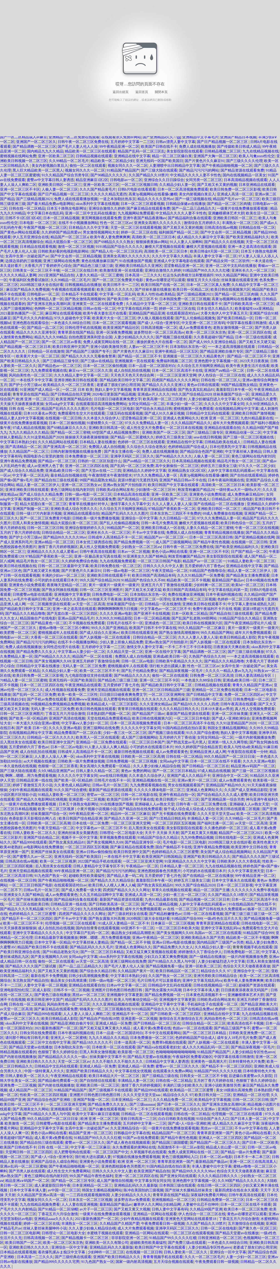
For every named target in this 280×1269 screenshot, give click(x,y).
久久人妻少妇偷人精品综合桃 (156, 766)
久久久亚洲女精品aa (155, 704)
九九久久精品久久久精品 (29, 432)
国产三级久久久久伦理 (244, 161)
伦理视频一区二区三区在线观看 (71, 923)
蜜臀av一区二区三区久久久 (178, 1066)
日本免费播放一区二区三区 (87, 456)
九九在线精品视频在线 (260, 151)
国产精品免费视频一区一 (134, 542)
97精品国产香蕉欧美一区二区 (172, 509)
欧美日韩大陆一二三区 (213, 1095)
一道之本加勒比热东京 (117, 199)
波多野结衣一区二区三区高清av (159, 332)
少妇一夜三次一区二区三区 (125, 733)
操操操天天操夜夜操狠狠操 (87, 437)
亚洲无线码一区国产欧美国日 (159, 161)
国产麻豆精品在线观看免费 (148, 208)
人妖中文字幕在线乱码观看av (231, 470)
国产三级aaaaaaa (142, 1104)
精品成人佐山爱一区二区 (226, 1147)
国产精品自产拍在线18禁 (99, 1019)
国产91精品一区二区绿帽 (58, 1209)
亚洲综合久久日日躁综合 (164, 180)
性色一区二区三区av (116, 223)
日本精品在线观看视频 (38, 246)
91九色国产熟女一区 (50, 876)
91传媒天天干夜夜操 (105, 599)
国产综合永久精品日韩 (154, 409)
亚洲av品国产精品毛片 (76, 618)
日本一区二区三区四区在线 (41, 685)
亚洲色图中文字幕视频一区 (216, 361)
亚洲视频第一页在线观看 (135, 361)
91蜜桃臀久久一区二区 (105, 423)
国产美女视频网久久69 (52, 661)
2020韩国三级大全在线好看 (41, 285)
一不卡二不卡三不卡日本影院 (188, 647)
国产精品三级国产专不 (232, 1028)
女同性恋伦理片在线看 (61, 647)
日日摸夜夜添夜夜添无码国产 (245, 990)
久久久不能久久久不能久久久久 (118, 1061)
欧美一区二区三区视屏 (56, 809)
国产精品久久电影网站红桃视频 (41, 799)
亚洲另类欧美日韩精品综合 (215, 976)
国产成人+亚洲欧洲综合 (231, 718)
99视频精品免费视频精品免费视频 (58, 704)
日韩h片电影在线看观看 (137, 189)
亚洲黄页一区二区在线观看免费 (98, 304)
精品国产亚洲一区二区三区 (90, 1133)
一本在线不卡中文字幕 (34, 380)
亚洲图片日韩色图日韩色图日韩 (117, 990)
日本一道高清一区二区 (132, 1042)
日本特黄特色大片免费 (246, 1061)
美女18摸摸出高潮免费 (234, 1090)
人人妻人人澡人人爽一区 (54, 756)
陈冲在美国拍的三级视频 (144, 1190)
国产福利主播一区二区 (215, 823)
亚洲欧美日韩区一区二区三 (60, 185)
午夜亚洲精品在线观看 (83, 685)
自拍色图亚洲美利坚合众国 (90, 337)
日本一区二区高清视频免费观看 (182, 189)
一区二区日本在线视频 (184, 428)
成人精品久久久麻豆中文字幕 (200, 237)
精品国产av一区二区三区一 (166, 537)
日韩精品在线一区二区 (257, 227)
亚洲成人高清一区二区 (235, 194)
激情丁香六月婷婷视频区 (58, 547)
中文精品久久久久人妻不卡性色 (195, 175)
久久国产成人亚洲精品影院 (246, 790)
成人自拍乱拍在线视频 (132, 370)
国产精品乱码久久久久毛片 (91, 947)
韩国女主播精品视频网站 (228, 728)
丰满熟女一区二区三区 (240, 223)
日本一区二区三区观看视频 (142, 204)
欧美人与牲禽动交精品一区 (136, 999)
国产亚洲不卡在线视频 (152, 613)
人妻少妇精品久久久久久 (134, 337)
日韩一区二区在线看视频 (203, 914)
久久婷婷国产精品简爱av (61, 232)
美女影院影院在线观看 (184, 151)
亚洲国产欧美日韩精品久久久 (206, 856)
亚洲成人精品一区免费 (113, 1023)
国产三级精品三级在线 (160, 1076)
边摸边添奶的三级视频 (23, 261)
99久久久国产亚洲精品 (109, 628)
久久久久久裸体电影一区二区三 (159, 790)
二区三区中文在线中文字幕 (49, 1042)
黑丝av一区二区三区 (88, 995)
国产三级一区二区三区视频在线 (249, 437)
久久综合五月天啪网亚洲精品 (200, 366)
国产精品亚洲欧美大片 (258, 1004)
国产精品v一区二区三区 (57, 461)
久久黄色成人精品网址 (72, 785)
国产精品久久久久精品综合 (112, 880)
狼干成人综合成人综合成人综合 (189, 809)
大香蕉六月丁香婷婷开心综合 (48, 266)
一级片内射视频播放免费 (255, 737)
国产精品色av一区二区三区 (59, 366)
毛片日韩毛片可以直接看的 (159, 980)
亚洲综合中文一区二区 (230, 775)
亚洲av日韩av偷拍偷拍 (94, 852)
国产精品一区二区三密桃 (70, 432)
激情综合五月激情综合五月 (181, 1019)
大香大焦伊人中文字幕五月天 (224, 313)
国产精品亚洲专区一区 (143, 842)
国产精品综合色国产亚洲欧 (201, 451)
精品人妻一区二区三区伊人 (38, 485)
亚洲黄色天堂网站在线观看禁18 (191, 1219)
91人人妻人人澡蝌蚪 (186, 242)
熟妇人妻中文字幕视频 (113, 389)
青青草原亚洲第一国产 (215, 1133)
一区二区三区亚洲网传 (166, 694)
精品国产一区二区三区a (69, 237)
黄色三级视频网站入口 (180, 1157)
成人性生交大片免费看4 (145, 428)
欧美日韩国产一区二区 (23, 1242)
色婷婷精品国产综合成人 (188, 447)
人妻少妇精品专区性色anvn (253, 1052)
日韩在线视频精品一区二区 (215, 985)
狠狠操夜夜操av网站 (152, 242)
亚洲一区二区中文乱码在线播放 (90, 213)
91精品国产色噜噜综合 (207, 571)
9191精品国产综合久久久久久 (119, 246)
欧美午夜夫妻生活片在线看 (105, 313)
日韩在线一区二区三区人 (221, 380)
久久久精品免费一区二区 (173, 1100)
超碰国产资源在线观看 (256, 985)
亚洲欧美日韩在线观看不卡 (200, 304)
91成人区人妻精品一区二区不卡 (123, 923)
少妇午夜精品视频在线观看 (30, 790)
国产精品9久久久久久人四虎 (196, 704)
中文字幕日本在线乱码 (45, 213)
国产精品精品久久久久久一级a (63, 1057)
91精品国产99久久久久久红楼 (206, 270)
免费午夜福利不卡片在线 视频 (217, 609)
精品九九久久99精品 (50, 337)
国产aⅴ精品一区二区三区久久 (146, 461)
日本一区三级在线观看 (253, 337)
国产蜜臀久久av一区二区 (32, 856)
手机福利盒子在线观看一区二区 (213, 1004)
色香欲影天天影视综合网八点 (33, 818)
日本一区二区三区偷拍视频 (105, 366)
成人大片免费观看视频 (135, 1228)
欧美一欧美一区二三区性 (78, 694)
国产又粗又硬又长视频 (41, 571)
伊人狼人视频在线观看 (155, 318)
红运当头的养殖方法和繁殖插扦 (188, 275)
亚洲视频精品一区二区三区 (173, 1200)
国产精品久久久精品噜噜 (25, 613)
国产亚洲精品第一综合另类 (222, 799)
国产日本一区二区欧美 (260, 1142)
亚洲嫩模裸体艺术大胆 (226, 213)
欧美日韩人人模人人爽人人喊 (112, 885)
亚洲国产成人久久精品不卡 (189, 775)
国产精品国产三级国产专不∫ (88, 351)
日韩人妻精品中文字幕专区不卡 (98, 866)
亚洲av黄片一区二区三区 (197, 780)
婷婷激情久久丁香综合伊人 (200, 952)
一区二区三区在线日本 (79, 270)
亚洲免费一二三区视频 (18, 1085)
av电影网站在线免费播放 (43, 847)
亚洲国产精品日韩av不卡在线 (182, 480)
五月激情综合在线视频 (246, 1223)
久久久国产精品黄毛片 (97, 189)
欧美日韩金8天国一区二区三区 (214, 251)
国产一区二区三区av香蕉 (61, 342)
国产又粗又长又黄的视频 (217, 185)
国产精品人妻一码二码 (125, 876)
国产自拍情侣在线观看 (97, 1080)
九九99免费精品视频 (197, 837)
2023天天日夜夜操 (253, 361)
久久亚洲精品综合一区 (128, 1128)
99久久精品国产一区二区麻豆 (202, 628)
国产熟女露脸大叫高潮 (106, 918)
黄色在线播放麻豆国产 (99, 261)
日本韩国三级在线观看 (177, 1185)
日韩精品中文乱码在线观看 (208, 413)
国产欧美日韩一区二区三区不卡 (132, 299)
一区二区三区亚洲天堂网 (176, 375)
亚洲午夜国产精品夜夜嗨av (144, 218)
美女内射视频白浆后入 (50, 165)
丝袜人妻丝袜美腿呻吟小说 (45, 1228)
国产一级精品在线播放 (207, 957)
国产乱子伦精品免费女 (139, 671)
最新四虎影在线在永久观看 (236, 1190)
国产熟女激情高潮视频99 (85, 299)
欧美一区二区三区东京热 (206, 332)
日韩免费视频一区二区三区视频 (132, 761)
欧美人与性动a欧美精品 (156, 294)
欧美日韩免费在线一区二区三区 (115, 566)
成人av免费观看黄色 (195, 328)
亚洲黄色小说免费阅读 (207, 494)
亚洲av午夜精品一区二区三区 (155, 937)
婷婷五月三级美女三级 (174, 437)
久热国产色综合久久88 (207, 656)
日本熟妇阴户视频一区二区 (108, 714)
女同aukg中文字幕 (59, 404)
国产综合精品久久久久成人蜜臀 (222, 795)
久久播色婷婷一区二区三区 (226, 828)
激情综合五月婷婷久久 (202, 223)
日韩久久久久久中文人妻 (163, 566)
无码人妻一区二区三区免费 (84, 666)
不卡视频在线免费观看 (87, 623)
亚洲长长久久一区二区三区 (253, 270)
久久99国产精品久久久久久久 (241, 1181)
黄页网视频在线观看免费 (101, 218)
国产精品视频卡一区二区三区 (85, 1238)
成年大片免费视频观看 (231, 423)
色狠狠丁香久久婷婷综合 (58, 1052)
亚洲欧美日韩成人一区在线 (163, 528)
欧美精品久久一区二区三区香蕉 (69, 385)
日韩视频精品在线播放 (83, 285)
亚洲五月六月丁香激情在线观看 (166, 585)
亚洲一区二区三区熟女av (81, 485)
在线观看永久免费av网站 (121, 137)
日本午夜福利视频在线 (226, 480)
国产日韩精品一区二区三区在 (205, 766)
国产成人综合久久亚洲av (67, 599)
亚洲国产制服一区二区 (30, 509)
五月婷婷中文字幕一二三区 (132, 142)
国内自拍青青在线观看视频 (97, 928)
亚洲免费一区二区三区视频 (194, 599)
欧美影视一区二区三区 (136, 1052)
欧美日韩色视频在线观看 (96, 709)
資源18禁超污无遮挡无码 (138, 480)
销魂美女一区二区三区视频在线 (104, 1009)
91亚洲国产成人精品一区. (40, 389)
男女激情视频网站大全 (101, 232)
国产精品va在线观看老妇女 (159, 1047)
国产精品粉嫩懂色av (165, 914)
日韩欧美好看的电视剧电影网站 (64, 251)
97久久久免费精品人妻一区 (41, 299)
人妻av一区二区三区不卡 (148, 347)
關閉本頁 (161, 92)
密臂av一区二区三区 (103, 795)
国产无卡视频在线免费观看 (174, 814)
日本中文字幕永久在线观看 (233, 880)
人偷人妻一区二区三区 (60, 189)
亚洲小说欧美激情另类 (108, 347)
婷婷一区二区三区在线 (139, 232)
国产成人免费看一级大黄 (81, 890)
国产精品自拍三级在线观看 (56, 480)
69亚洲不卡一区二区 (137, 928)
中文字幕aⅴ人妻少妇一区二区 (81, 652)
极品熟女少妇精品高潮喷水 (133, 933)
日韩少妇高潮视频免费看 (89, 976)
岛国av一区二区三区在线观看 (217, 933)
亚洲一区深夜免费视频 (114, 332)
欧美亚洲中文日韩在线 (249, 847)
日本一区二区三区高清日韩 (211, 537)
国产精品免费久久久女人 (36, 652)
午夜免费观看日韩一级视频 (163, 1223)
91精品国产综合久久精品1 (240, 618)
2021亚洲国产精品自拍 (56, 275)
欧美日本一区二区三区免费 (246, 1209)
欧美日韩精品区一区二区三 (177, 971)
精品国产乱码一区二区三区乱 (141, 151)
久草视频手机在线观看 (148, 1152)
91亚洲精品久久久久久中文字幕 (189, 861)
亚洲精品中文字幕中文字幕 (163, 1004)
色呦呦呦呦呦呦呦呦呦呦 (176, 1052)
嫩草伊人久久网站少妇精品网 (157, 1204)
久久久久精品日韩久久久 (179, 709)
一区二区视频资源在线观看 (49, 604)
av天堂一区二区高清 (88, 604)
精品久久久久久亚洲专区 (36, 332)
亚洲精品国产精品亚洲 (147, 313)
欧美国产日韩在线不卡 (159, 146)
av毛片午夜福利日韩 (29, 599)
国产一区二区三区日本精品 (174, 771)
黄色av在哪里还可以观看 (165, 280)
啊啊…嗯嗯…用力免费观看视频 (30, 775)
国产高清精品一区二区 (23, 447)
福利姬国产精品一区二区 (179, 232)
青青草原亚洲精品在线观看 (154, 389)
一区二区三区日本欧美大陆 (177, 928)
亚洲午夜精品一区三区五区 (176, 351)
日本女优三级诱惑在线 (94, 542)
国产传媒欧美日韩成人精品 (238, 146)
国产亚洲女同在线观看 (178, 1176)
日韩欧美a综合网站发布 (115, 490)
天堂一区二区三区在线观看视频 (135, 227)
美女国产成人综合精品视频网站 (225, 852)
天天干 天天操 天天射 (162, 833)
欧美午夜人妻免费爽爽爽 (110, 237)
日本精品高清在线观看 (131, 494)
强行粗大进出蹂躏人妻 (167, 666)
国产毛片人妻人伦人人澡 (78, 146)
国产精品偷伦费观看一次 (58, 1080)
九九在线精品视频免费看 (103, 909)
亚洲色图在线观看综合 (30, 323)
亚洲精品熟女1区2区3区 (187, 470)
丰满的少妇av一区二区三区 (63, 575)
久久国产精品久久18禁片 (148, 175)
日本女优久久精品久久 (215, 308)
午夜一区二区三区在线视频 (257, 528)
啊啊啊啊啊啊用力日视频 (118, 609)
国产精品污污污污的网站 (199, 170)
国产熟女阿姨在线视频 (60, 590)
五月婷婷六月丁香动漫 (177, 737)
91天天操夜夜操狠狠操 (18, 928)
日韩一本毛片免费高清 (159, 523)
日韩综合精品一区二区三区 (63, 532)
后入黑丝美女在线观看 (18, 742)
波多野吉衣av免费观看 (132, 1200)
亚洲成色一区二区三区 (163, 623)
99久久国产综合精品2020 (191, 394)
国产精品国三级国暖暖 (170, 1142)
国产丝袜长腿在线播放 (153, 289)
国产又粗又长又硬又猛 (257, 342)
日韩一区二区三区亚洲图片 (101, 590)
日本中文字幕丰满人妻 (201, 990)
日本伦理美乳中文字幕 (228, 447)
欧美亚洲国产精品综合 (74, 399)
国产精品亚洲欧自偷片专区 (221, 351)
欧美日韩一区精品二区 (191, 289)
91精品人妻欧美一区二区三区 (251, 561)
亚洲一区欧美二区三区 (56, 156)
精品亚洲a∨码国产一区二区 (253, 766)
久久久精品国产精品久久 (191, 423)
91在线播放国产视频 (135, 261)
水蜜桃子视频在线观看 (105, 1233)
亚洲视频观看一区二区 (68, 1109)
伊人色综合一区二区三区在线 (221, 375)
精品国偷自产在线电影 (38, 618)
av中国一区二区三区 (64, 1190)
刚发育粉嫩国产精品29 (196, 490)
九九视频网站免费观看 (136, 213)
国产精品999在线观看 (29, 842)
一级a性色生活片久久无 (223, 918)
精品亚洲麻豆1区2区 (92, 180)
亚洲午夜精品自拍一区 (177, 795)
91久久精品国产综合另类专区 (65, 175)
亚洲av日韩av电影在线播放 (173, 942)
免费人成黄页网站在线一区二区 (109, 342)
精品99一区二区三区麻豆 (130, 814)
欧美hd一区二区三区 (247, 585)
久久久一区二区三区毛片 (204, 1257)
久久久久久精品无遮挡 (108, 194)
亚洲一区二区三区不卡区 (20, 189)
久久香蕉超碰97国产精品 (213, 337)
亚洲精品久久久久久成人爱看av (52, 551)
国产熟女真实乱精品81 (196, 389)
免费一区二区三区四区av (244, 694)
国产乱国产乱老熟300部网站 (194, 618)
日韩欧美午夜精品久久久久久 (179, 661)
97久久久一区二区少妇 (256, 466)
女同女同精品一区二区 (146, 404)
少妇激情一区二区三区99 (155, 490)
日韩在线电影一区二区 (233, 837)
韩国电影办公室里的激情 (43, 456)
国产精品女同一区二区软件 (228, 261)
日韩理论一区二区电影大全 (121, 833)
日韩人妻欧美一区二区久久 (34, 833)
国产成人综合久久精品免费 (22, 470)
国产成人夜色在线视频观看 (128, 1142)
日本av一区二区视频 (133, 551)
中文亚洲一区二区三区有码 (203, 323)
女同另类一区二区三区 (204, 180)
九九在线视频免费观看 (117, 561)
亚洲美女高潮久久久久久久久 (158, 223)
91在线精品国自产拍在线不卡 (252, 904)
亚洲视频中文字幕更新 (72, 594)
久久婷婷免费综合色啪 (79, 561)
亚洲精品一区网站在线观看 (155, 1214)
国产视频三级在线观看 (174, 337)
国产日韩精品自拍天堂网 (70, 394)
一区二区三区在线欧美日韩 (27, 904)
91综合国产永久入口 (212, 1119)
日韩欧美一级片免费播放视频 (95, 518)
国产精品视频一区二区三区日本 (25, 347)
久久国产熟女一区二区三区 (170, 976)
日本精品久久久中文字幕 (89, 227)
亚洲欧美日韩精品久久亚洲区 (138, 266)
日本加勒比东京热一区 (188, 347)
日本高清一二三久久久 (143, 275)
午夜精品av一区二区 (142, 866)
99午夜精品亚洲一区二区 (119, 146)
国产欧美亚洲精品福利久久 (247, 237)
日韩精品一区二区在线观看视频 (146, 1114)
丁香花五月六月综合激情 (65, 714)
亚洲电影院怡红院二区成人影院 (26, 990)
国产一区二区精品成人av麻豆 (23, 137)
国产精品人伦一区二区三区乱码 (116, 251)
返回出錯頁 (121, 92)
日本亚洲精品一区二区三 (131, 1100)
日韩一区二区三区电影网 (20, 1233)
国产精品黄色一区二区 (49, 623)
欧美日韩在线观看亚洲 (139, 632)
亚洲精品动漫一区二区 (243, 432)
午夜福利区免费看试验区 (29, 280)
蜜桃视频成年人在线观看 (58, 632)
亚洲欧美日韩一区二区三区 (97, 1085)
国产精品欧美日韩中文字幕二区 (124, 380)
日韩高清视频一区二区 (159, 328)
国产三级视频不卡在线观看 (110, 1090)
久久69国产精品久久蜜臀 (257, 399)
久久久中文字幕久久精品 (172, 256)
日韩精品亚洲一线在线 (34, 780)
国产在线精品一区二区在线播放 (219, 504)
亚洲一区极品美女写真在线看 (97, 556)
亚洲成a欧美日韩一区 (62, 470)
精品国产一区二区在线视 (92, 656)
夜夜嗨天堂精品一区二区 (67, 585)
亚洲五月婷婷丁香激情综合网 (95, 661)
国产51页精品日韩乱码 (167, 818)
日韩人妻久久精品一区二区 (97, 771)
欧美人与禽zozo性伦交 (257, 156)
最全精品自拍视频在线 (68, 475)
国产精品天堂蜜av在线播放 (30, 1047)
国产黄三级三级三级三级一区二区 (252, 914)
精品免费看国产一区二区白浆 (77, 733)
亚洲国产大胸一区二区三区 (215, 156)
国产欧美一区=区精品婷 (28, 718)
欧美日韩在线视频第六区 (230, 289)
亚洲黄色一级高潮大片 (209, 1061)
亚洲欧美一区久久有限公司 (107, 1242)
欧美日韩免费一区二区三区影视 (235, 189)
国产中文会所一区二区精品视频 (226, 232)
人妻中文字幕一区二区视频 (45, 985)
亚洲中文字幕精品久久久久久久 (38, 933)
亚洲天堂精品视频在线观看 (108, 690)
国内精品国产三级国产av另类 (220, 942)
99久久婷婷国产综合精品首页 (198, 747)
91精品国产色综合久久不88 (143, 580)
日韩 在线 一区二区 (24, 409)
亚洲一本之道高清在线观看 (249, 246)
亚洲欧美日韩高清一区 (107, 428)
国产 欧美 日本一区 (31, 728)
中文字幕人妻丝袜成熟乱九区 (251, 604)
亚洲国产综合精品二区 (41, 837)
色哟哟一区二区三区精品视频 (58, 308)
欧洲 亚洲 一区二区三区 (35, 399)
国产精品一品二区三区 (45, 328)
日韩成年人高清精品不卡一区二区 (115, 537)
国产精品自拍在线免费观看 (140, 809)
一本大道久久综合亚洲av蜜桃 (35, 723)
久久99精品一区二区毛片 (69, 161)
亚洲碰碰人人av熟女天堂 (154, 804)
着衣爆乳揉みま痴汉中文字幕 (62, 1252)
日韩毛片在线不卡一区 (125, 623)
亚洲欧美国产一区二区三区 (164, 432)
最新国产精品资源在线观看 (188, 714)
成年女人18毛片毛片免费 (237, 1038)
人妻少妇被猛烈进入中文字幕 (211, 399)
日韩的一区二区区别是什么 (99, 461)
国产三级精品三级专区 (60, 361)
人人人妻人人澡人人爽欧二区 (86, 1014)
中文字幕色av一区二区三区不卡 (165, 609)
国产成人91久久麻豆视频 (164, 413)
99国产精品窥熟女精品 (239, 385)
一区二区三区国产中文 (110, 1152)
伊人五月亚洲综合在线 (30, 237)
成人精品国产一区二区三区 (30, 1090)
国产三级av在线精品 (96, 361)
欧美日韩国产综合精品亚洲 (80, 818)
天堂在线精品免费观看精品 (109, 718)
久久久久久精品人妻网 (18, 275)
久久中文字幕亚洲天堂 (246, 871)
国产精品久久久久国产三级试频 (31, 966)
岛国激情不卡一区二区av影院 (180, 1147)
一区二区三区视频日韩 (139, 185)
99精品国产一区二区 (123, 528)
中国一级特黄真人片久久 (44, 1071)
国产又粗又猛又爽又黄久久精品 (105, 1028)
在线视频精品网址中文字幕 (237, 409)
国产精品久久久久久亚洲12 (163, 385)
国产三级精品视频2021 (34, 199)
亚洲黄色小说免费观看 (27, 585)
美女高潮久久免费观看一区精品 (105, 766)
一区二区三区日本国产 (147, 742)
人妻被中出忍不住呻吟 (200, 1204)
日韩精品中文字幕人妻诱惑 (167, 1061)
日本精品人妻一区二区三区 (181, 866)
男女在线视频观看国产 (186, 785)
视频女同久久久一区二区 (128, 165)
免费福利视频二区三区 (174, 361)
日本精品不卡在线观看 (79, 294)
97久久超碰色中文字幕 (72, 318)
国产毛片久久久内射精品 (32, 318)
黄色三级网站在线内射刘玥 (253, 456)
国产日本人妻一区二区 (248, 1119)
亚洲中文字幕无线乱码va (220, 928)
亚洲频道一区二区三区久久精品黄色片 (194, 356)
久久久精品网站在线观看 (58, 442)
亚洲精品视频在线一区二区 (154, 780)
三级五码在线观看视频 (125, 413)
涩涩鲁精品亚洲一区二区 (184, 266)
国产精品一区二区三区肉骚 (229, 204)
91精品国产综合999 (186, 918)
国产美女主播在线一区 (122, 451)
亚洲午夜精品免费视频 (18, 461)
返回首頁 (141, 92)
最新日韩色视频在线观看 (134, 752)
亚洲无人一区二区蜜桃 (68, 1038)
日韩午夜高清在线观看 (97, 551)
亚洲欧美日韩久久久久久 (36, 1061)
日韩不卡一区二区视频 (71, 990)
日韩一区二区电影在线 (139, 795)
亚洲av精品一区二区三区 (54, 542)
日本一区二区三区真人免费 (208, 285)
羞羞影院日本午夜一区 (234, 389)
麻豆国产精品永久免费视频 (28, 289)
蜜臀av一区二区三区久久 (20, 1019)
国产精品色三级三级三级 (93, 266)
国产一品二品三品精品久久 (193, 208)
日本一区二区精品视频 (61, 218)
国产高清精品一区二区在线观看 (142, 499)
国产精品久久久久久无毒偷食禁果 (88, 356)
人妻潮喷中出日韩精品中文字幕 (174, 165)
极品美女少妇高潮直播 (68, 980)
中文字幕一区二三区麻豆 (90, 1147)
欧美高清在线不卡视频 (245, 1023)
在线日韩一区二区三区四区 (219, 1185)
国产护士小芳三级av (25, 385)
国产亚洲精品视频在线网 (255, 537)
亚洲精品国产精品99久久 (226, 785)
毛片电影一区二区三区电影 (112, 409)
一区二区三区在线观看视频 (192, 1233)
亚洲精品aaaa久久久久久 (53, 1219)
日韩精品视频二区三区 (222, 151)
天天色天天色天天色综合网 (132, 375)
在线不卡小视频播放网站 (78, 223)
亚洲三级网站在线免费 (61, 261)
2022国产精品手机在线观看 (99, 861)
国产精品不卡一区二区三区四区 (27, 918)
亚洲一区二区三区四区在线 (249, 332)
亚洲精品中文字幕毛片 (200, 137)
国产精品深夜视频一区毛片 (181, 671)
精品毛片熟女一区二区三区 (239, 461)
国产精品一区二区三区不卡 (139, 356)
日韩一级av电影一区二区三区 (88, 494)
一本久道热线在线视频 (18, 766)
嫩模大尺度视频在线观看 (165, 246)
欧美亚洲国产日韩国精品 (162, 856)
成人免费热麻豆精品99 (246, 494)
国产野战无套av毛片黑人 (186, 742)
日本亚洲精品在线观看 (257, 185)
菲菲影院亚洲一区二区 (129, 1238)
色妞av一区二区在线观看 (192, 1028)
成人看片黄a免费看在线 (152, 1028)
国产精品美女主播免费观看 (248, 575)
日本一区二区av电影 (66, 747)
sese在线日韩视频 (207, 437)
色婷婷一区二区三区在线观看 (141, 442)
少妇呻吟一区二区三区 (106, 1252)
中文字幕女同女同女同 (152, 1181)
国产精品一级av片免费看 (240, 1152)
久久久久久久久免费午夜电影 (254, 890)
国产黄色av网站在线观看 (20, 232)
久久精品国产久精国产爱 (119, 1223)
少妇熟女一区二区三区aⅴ (141, 547)
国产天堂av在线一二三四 (101, 470)
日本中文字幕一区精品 (52, 942)
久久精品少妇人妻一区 (177, 185)
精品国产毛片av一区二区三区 (236, 199)
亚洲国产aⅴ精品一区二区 (224, 370)
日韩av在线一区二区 (99, 308)
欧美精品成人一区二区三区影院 (112, 704)
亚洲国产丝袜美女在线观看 (52, 852)
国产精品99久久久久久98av (65, 537)
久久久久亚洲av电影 (115, 613)
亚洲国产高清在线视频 (67, 718)
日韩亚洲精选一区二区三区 (220, 1238)
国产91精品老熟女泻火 (60, 952)
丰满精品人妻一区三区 (205, 818)
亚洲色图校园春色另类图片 (159, 871)
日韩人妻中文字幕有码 (170, 1209)
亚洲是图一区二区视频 (87, 799)
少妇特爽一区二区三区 (211, 585)
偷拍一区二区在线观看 (87, 165)
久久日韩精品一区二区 (177, 518)
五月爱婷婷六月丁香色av (204, 566)
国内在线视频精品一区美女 (244, 175)
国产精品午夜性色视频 (211, 542)
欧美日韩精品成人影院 (238, 637)
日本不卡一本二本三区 (252, 1157)
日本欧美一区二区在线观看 (114, 1047)
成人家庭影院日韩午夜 (52, 1185)
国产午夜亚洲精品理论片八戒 (247, 623)
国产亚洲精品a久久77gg (162, 137)
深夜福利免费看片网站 (209, 1195)
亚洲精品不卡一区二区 (130, 1014)
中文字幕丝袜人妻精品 (243, 451)
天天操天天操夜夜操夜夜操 (22, 404)
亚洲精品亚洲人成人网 (208, 752)
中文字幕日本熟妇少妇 (18, 442)
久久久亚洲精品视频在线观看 (115, 1004)
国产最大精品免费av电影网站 (50, 204)
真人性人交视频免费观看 (99, 547)
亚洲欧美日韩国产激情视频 (253, 413)
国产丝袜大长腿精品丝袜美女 (189, 1190)
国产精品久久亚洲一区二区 (126, 818)
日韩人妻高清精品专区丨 (255, 675)
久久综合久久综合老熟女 (146, 447)
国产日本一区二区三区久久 (179, 1104)
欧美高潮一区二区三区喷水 (164, 399)
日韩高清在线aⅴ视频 (220, 227)
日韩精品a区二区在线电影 (232, 499)
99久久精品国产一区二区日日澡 (229, 756)
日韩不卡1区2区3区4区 (23, 218)
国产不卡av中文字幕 (70, 918)
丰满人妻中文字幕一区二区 (215, 256)
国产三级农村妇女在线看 (128, 914)
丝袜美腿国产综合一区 (231, 394)
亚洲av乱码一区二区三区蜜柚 (23, 1166)
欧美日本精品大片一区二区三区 (114, 1076)
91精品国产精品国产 (123, 170)
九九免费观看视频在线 (49, 370)
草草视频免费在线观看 (117, 837)
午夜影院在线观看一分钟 (248, 752)
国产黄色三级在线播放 (52, 995)
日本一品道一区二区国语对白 (152, 366)
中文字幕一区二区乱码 (117, 294)
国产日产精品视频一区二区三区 (223, 142)
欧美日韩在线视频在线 (18, 566)
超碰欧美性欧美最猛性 (87, 876)
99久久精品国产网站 (231, 275)
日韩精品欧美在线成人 (223, 442)
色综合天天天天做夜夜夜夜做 (246, 966)
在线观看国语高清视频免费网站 (101, 404)
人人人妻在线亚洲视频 (79, 1204)
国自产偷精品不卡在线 (173, 847)
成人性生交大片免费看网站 (68, 1171)
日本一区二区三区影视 (235, 885)
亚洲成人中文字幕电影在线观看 (179, 261)
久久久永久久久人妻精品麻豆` (165, 699)
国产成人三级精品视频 (159, 904)
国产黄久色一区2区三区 (257, 1228)
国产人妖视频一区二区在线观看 (105, 637)
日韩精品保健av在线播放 (186, 204)
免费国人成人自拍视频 (107, 447)
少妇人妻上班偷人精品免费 (121, 642)
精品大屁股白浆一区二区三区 (68, 242)
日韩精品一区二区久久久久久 (50, 737)
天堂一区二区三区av (74, 1061)
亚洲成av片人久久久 (153, 394)
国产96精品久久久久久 (108, 175)
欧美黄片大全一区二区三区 (114, 318)
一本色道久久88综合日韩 (70, 323)
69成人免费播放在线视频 (223, 513)
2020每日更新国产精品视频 (114, 394)
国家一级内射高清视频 (134, 1262)
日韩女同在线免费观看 (38, 1033)
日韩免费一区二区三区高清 (211, 675)
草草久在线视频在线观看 (172, 890)
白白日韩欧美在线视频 (176, 1119)
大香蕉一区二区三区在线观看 (54, 637)
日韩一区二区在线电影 (219, 1228)
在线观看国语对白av (182, 313)
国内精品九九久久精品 (45, 151)
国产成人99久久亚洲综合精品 (213, 342)
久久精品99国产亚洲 (206, 1209)
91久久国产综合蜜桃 (202, 733)
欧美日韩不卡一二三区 (121, 285)
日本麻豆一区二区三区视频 (172, 923)
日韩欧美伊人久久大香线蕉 (238, 861)
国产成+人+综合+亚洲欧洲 (189, 1123)
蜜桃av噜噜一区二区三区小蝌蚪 (64, 628)
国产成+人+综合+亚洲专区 (158, 323)
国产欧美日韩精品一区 (235, 318)
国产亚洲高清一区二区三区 (65, 447)
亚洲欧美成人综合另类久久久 (74, 509)
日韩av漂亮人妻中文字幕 (175, 142)
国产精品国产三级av (148, 714)
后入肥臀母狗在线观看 (121, 699)
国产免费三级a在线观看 (187, 1242)
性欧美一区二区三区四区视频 (44, 1095)
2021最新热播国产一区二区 (22, 313)
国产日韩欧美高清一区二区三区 (248, 304)
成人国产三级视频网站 (173, 542)
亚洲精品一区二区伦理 (251, 1095)
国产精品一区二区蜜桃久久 (132, 437)
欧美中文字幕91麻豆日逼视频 (95, 1114)
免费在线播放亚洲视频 (186, 594)
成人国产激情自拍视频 (115, 1181)
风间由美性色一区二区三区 (30, 375)
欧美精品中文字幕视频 (212, 1100)
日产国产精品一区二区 (249, 551)
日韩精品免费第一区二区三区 (220, 1200)
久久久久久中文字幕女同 (224, 404)
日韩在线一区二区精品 (27, 208)
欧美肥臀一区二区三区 (18, 632)
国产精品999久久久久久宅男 (56, 1262)
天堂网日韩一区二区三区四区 (28, 1152)
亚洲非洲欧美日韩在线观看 (76, 380)
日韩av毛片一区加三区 (110, 785)
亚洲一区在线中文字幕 (163, 652)
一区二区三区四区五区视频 (174, 823)
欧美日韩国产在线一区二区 (163, 285)
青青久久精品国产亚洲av (252, 685)
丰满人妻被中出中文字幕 (212, 1166)
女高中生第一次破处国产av (27, 256)
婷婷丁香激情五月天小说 (32, 785)
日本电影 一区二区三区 (38, 223)
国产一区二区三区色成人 (190, 499)
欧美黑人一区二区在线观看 (97, 737)
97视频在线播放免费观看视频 (136, 1157)
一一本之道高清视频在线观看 (232, 347)
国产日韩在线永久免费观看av (222, 909)
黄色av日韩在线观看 (203, 385)
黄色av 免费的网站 (136, 771)
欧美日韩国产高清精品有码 (154, 575)
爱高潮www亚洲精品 (85, 699)
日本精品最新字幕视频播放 (56, 937)
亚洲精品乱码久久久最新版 (136, 1185)
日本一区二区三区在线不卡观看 (215, 761)
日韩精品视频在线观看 (94, 156)
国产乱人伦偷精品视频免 (195, 318)
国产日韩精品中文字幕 (204, 694)
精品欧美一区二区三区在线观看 (90, 151)
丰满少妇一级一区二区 (184, 404)
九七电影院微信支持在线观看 (88, 675)
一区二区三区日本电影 (192, 718)
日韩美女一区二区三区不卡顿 (36, 270)
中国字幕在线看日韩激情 (247, 323)
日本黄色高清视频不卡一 (206, 995)
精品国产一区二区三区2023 (241, 833)
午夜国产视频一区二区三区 (45, 227)
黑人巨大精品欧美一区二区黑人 (37, 170)
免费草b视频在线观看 (169, 1042)
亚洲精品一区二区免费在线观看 (74, 137)
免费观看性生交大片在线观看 (81, 413)
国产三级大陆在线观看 (159, 170)
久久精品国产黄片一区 (136, 971)
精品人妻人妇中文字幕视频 (22, 418)
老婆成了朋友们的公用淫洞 (118, 385)
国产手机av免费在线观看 (47, 699)
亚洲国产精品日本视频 (238, 137)
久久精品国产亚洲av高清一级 (40, 1195)
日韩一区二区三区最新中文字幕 (63, 566)
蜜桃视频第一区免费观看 (193, 409)
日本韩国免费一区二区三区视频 (184, 299)
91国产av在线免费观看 (141, 1138)
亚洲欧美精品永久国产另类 (202, 937)
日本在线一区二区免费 (90, 823)
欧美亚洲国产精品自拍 (152, 1171)
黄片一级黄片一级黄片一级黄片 (114, 585)
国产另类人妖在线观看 (27, 1171)
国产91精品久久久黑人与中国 (172, 961)
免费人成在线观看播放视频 (76, 199)
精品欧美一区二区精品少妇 (112, 161)
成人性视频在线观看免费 (65, 690)
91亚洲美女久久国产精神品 (145, 556)
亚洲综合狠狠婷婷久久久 (85, 528)
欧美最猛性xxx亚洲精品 (254, 308)
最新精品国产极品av (228, 580)
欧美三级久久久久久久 (115, 289)
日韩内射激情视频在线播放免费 (76, 451)
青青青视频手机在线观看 (253, 947)
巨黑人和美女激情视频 (30, 523)
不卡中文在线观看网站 (163, 1033)
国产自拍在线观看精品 (248, 475)
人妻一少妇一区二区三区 (246, 1257)
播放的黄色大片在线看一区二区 (161, 342)
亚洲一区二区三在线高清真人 (253, 1161)
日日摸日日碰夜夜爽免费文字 (117, 399)
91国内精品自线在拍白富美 (184, 728)
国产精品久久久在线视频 (224, 242)
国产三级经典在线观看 (73, 1257)
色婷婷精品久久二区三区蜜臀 (175, 852)
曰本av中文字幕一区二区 (126, 985)
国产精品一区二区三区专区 (73, 1181)
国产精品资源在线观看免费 (242, 170)
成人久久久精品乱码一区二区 (205, 1047)
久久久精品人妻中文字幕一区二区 (81, 375)
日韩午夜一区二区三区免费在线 (83, 142)
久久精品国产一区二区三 (29, 451)
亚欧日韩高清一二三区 (138, 1119)
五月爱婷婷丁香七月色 (121, 685)
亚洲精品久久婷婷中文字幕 (144, 470)
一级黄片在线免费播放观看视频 (243, 208)
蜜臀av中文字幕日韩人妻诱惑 (50, 180)
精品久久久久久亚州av (155, 199)
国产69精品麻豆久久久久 (67, 428)
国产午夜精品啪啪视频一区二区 (227, 165)
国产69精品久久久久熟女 (114, 242)
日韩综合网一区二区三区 (211, 699)
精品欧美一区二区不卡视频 (188, 580)
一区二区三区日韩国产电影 (159, 561)
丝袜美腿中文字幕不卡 (107, 1057)
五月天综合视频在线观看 (173, 1262)
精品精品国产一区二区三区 (173, 1133)
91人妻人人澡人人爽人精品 (106, 747)
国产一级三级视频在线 (193, 199)
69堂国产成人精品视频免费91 (116, 432)
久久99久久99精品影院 (114, 618)
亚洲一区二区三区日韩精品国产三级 (161, 690)
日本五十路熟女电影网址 (67, 208)
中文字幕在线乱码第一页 (137, 308)
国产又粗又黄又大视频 (199, 833)
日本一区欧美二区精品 (189, 613)
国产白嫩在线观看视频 (107, 1109)
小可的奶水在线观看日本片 (56, 580)
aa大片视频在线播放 (39, 761)
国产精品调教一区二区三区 (34, 146)
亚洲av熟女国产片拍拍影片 (124, 485)
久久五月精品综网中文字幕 (101, 895)
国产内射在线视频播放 (18, 1057)
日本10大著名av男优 (39, 413)
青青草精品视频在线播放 (224, 532)
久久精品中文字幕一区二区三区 (151, 304)
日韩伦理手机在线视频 (83, 328)
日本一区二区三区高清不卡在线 (177, 370)
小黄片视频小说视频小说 (97, 809)
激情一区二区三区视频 (76, 246)
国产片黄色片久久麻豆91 (205, 161)
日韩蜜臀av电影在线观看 (32, 594)
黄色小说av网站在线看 (169, 551)
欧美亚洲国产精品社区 (121, 328)
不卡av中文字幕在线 (148, 532)
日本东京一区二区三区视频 (90, 1200)
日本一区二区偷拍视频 (67, 423)
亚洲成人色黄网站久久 (181, 418)
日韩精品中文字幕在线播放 (38, 666)
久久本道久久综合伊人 (101, 418)
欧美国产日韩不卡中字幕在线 (152, 628)
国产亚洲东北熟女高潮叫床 (49, 304)
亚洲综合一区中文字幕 (139, 518)
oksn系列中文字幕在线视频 (97, 204)
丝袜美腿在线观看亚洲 (239, 280)
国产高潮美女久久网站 (30, 1109)
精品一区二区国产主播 (211, 890)
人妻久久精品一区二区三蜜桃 (99, 275)
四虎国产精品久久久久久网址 (175, 380)
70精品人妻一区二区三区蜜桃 (23, 680)
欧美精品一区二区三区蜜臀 (192, 1090)
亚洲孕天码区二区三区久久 (132, 456)
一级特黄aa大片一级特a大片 (238, 490)
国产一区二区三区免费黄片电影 (118, 280)
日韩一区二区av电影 (137, 661)
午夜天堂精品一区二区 (169, 571)
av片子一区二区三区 (95, 1209)
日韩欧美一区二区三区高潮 (142, 756)
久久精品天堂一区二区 (125, 652)
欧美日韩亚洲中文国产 (70, 347)
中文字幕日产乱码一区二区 (87, 933)
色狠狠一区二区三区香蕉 (58, 766)
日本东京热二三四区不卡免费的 (175, 513)
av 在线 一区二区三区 (180, 909)
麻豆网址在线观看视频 (63, 313)
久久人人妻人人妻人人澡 (172, 504)
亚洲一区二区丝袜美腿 (229, 714)
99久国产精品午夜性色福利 (91, 1176)
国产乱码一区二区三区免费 (132, 466)
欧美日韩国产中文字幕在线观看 (174, 485)
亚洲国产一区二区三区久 (36, 142)
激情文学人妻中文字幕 (144, 647)
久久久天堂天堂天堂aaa (216, 814)
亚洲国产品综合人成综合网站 (54, 1161)
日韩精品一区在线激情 (46, 351)
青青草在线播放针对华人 (89, 504)
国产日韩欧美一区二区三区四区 (176, 1014)
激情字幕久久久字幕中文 (130, 504)
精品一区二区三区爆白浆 (172, 156)
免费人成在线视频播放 (197, 146)
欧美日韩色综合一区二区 (240, 523)
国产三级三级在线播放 (246, 652)
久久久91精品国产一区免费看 (200, 575)
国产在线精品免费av (197, 1009)
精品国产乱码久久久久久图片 (65, 409)
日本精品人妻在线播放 (97, 442)
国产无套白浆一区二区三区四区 (72, 613)
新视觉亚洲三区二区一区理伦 (147, 599)
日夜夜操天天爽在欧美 (231, 647)
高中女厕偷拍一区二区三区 (177, 466)
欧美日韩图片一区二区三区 (177, 799)
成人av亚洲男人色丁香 (45, 466)
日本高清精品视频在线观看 (245, 180)
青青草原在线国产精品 (76, 332)
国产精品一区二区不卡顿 (130, 942)
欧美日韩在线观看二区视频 (238, 809)
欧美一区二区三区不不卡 (99, 671)
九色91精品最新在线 (256, 418)
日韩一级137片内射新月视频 (39, 513)
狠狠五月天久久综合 (203, 280)
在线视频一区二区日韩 (63, 418)
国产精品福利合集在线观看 (189, 218)
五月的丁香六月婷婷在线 (20, 532)
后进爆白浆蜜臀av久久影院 (250, 1076)
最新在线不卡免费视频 (49, 976)
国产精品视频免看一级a (164, 966)
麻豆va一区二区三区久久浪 (90, 370)
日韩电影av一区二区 (126, 180)
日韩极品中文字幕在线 (132, 1133)
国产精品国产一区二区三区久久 (215, 1142)
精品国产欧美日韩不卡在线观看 (42, 947)
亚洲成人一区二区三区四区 (220, 1138)
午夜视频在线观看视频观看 (73, 289)
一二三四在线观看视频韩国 (87, 1195)
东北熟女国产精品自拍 (30, 980)
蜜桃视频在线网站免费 (18, 156)
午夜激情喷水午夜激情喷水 (110, 475)
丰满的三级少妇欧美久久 (183, 1085)
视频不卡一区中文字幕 (79, 837)
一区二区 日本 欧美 (77, 389)
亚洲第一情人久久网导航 (228, 742)
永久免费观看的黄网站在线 (134, 1147)
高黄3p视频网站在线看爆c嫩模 (153, 194)
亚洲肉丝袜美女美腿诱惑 (78, 833)
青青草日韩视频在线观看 (138, 709)
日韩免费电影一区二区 (110, 594)
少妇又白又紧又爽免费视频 (166, 957)
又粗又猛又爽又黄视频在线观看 (151, 952)
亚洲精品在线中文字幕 (132, 156)
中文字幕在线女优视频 (133, 1071)
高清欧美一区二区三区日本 (153, 237)
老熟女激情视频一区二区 (233, 328)
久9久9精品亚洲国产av (56, 771)
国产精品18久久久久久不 (92, 1042)
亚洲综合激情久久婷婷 (107, 208)
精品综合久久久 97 (216, 971)
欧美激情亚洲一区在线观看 (121, 270)
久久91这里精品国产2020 (43, 437)
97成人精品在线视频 (28, 428)
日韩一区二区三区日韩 (45, 528)
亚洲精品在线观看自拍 (222, 428)
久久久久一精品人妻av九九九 (228, 671)
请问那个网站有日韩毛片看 (27, 1038)
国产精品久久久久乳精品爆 (22, 909)
